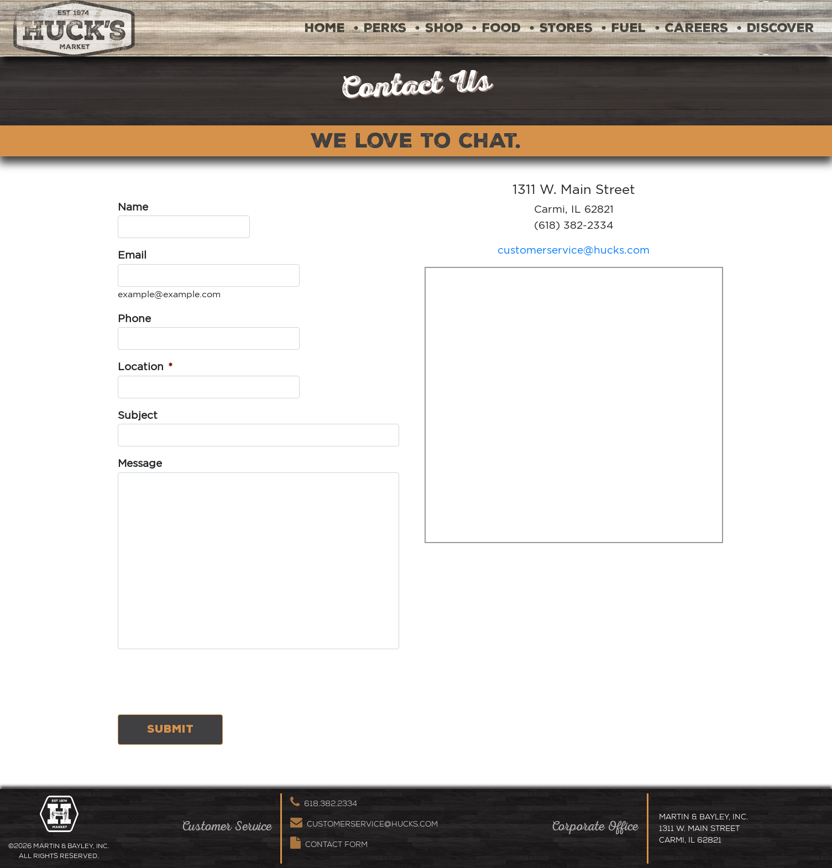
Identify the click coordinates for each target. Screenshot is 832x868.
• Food (496, 27)
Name (133, 206)
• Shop (439, 27)
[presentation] (202, 684)
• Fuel (623, 27)
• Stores (561, 27)
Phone (134, 318)
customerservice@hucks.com (574, 249)
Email (132, 254)
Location (145, 366)
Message (140, 463)
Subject (138, 415)
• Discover (775, 27)
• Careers (691, 27)
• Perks (380, 27)
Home (325, 27)
